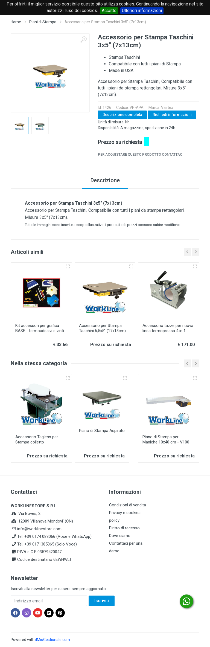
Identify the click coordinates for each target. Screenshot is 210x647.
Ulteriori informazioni (142, 10)
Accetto (109, 10)
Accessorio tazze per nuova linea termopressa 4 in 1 (167, 328)
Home (16, 22)
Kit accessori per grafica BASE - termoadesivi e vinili (39, 328)
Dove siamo (119, 535)
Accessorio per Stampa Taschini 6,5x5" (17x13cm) (102, 328)
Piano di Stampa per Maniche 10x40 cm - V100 (165, 439)
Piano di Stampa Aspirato (102, 430)
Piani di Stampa (42, 22)
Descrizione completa (122, 114)
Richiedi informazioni (172, 114)
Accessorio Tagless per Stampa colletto (36, 439)
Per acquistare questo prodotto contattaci (140, 154)
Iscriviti (101, 600)
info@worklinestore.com (39, 528)
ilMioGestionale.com (52, 639)
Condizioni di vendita (127, 505)
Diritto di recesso (124, 528)
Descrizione (105, 180)
